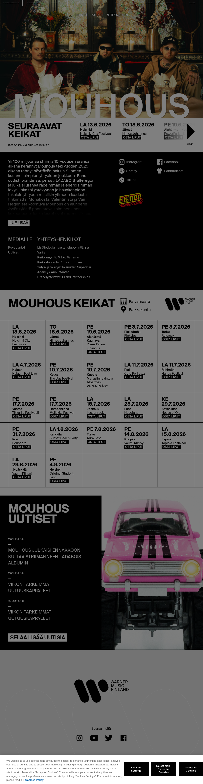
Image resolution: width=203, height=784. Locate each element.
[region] (101, 769)
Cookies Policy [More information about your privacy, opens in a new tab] (34, 779)
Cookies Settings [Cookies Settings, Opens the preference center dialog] (136, 769)
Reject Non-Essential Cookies (163, 769)
